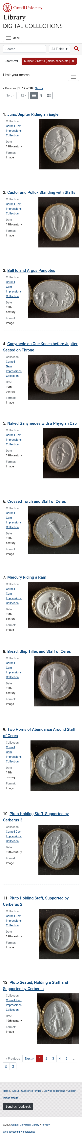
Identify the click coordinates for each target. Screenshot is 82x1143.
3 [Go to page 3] (53, 1058)
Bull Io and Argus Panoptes (31, 270)
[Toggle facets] (73, 77)
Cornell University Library (25, 1124)
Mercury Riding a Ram (26, 577)
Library (15, 18)
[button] (49, 61)
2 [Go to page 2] (46, 1058)
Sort (9, 95)
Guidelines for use (31, 1090)
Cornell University (23, 7)
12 (25, 95)
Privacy (45, 1124)
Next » (39, 88)
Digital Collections (33, 25)
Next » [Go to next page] (29, 1058)
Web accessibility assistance (19, 1131)
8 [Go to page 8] (6, 1066)
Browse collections (54, 1090)
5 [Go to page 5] (67, 1058)
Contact (71, 1090)
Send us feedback (18, 1106)
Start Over (12, 61)
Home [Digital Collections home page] (6, 1090)
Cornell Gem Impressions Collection (14, 130)
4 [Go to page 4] (60, 1058)
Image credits (10, 1097)
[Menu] (12, 38)
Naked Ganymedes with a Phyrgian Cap (42, 423)
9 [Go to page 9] (13, 1066)
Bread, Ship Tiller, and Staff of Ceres (39, 651)
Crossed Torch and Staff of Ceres (36, 501)
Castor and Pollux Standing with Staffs (41, 192)
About (15, 1090)
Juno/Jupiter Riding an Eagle (32, 114)
